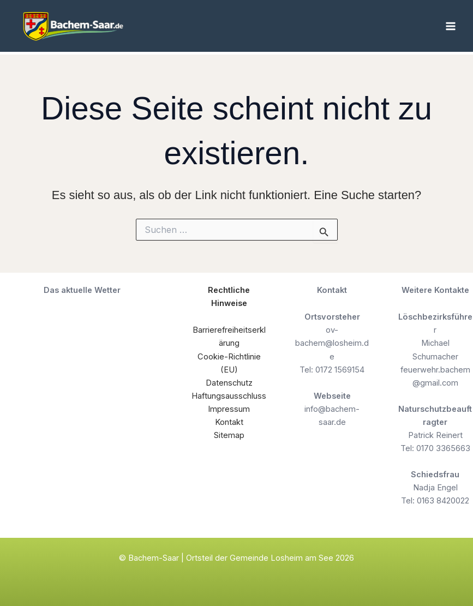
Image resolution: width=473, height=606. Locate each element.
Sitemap (229, 435)
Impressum (229, 409)
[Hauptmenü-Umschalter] (450, 26)
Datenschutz (229, 383)
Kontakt (229, 422)
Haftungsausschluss (228, 396)
